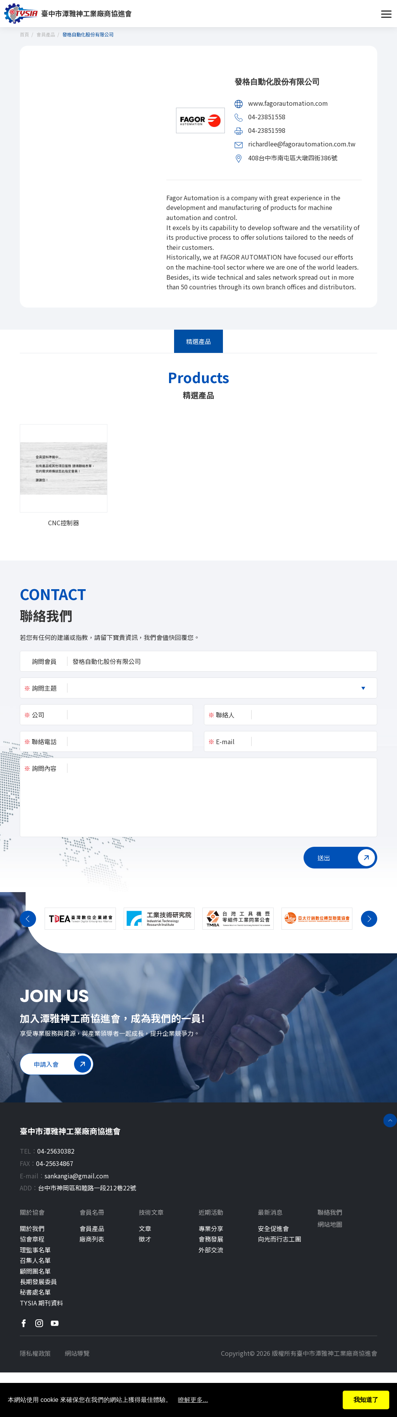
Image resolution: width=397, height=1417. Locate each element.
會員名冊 (91, 1212)
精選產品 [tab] (198, 341)
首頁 (24, 34)
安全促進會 (273, 1228)
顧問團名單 (35, 1271)
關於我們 (32, 1228)
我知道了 (366, 1399)
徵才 (145, 1239)
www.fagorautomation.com (288, 103)
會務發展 (210, 1239)
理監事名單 (35, 1249)
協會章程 (32, 1239)
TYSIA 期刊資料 (41, 1302)
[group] (63, 475)
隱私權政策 (35, 1353)
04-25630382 (55, 1151)
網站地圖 (330, 1224)
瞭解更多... (193, 1399)
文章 (145, 1228)
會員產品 (45, 34)
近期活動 (210, 1212)
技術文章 (151, 1212)
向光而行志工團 (279, 1239)
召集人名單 (35, 1260)
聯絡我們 (330, 1212)
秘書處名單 (35, 1292)
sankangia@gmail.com (77, 1175)
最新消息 (270, 1212)
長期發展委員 (38, 1281)
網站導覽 (77, 1353)
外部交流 (210, 1249)
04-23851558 (266, 116)
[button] (28, 902)
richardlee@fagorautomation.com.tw (302, 143)
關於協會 (32, 1212)
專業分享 (210, 1228)
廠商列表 (91, 1239)
